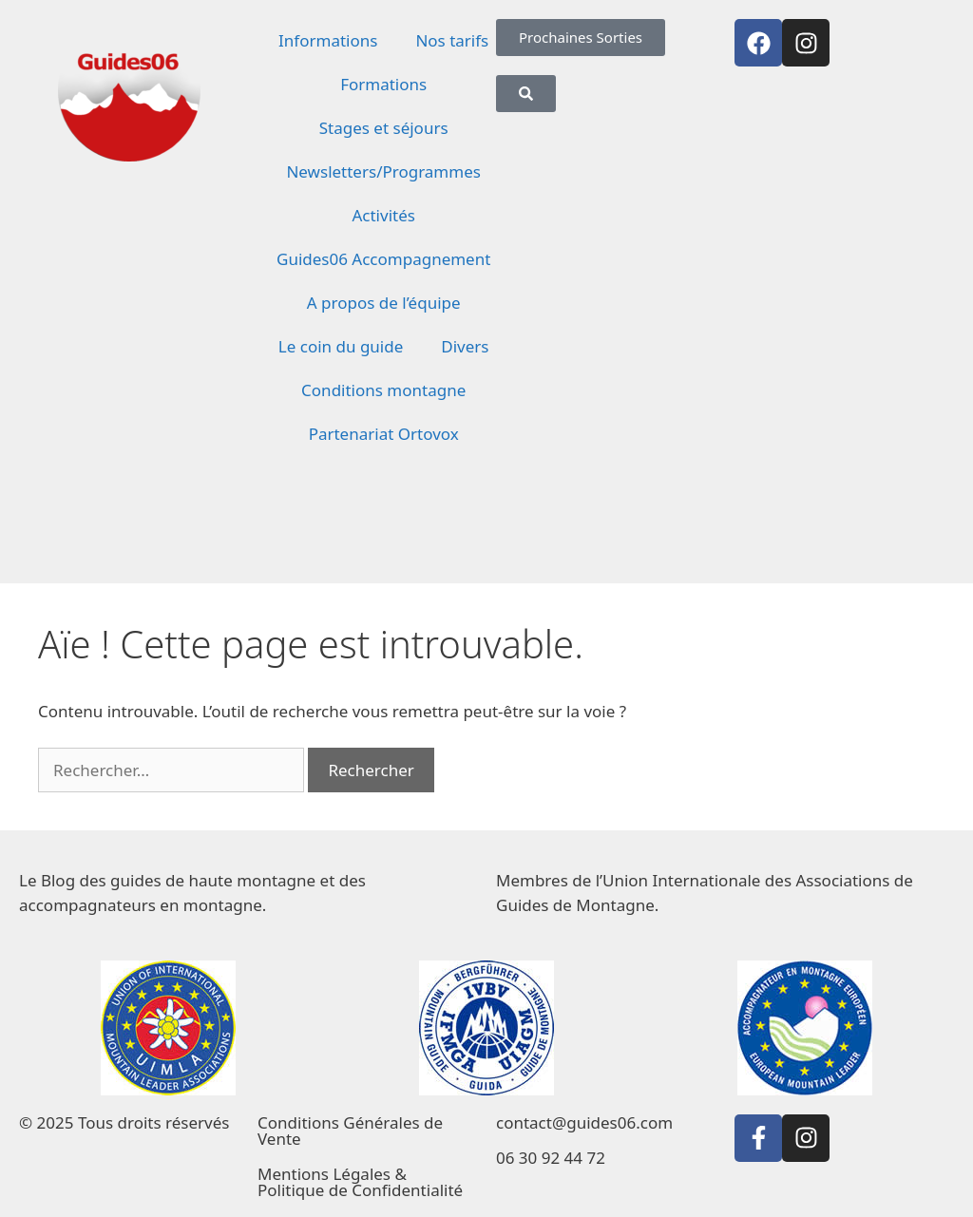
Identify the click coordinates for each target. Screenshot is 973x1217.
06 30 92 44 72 (550, 1158)
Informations (327, 40)
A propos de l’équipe (384, 303)
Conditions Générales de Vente (350, 1131)
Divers (464, 346)
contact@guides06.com (584, 1122)
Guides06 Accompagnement (383, 259)
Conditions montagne (383, 390)
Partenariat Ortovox (384, 434)
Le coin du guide (340, 346)
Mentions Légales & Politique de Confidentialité (360, 1182)
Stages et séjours (383, 128)
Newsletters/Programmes (383, 171)
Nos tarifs (451, 40)
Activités (383, 215)
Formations (383, 84)
